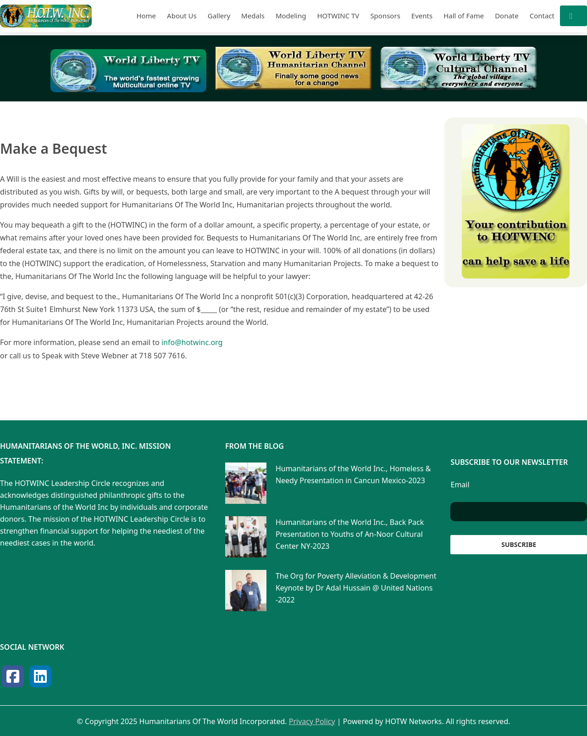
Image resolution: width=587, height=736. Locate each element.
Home (146, 15)
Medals (253, 15)
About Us (182, 15)
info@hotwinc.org (191, 342)
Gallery (219, 15)
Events (421, 15)
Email (459, 484)
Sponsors (385, 15)
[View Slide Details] (128, 70)
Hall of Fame (463, 15)
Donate (507, 15)
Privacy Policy (312, 721)
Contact (542, 15)
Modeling (291, 15)
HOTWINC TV (338, 15)
